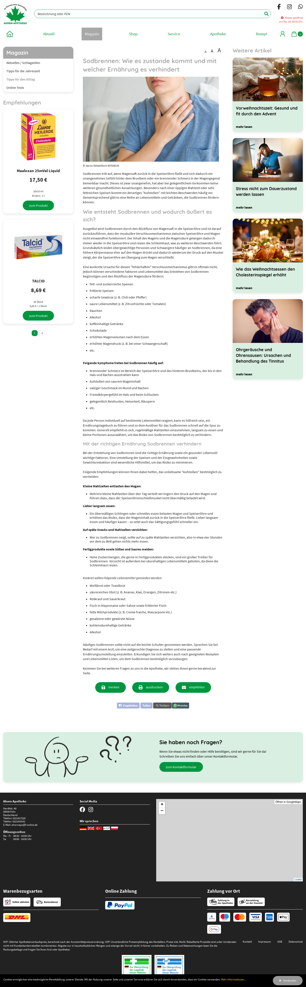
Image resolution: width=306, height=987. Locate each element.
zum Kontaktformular (181, 767)
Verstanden (289, 980)
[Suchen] (264, 14)
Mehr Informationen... (233, 979)
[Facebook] (279, 7)
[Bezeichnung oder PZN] (152, 14)
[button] (135, 705)
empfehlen (197, 687)
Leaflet (298, 879)
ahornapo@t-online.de (24, 824)
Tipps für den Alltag (20, 79)
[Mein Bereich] (282, 34)
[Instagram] (289, 7)
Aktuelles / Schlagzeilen (23, 63)
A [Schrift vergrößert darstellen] (212, 50)
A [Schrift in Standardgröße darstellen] (206, 51)
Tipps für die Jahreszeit (23, 71)
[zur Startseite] (9, 34)
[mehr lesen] (244, 126)
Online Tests (15, 87)
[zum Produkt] (38, 205)
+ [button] (162, 805)
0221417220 (19, 818)
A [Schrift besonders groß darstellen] (219, 50)
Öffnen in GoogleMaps (288, 801)
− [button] (162, 811)
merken (113, 687)
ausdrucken (154, 687)
